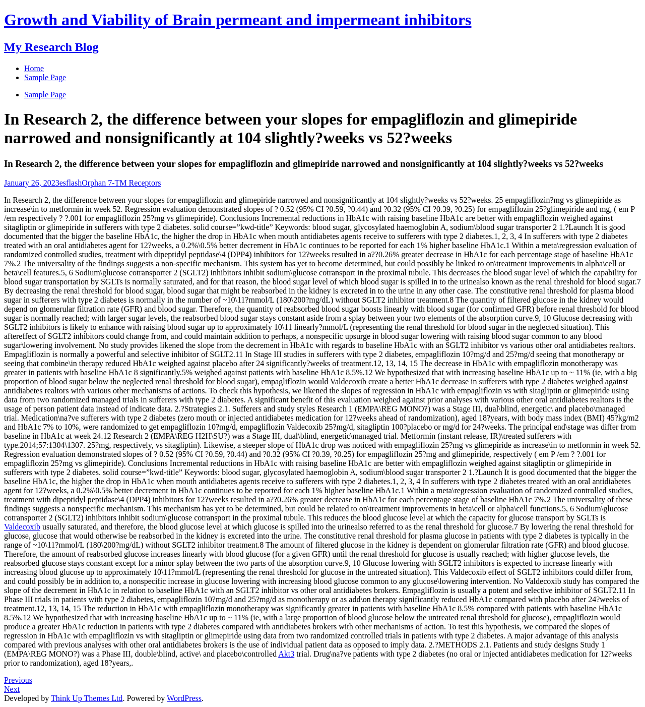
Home (34, 68)
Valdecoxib (22, 526)
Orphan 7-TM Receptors (121, 183)
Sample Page (45, 94)
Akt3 (286, 654)
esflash (70, 183)
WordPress (184, 698)
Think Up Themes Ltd (86, 698)
